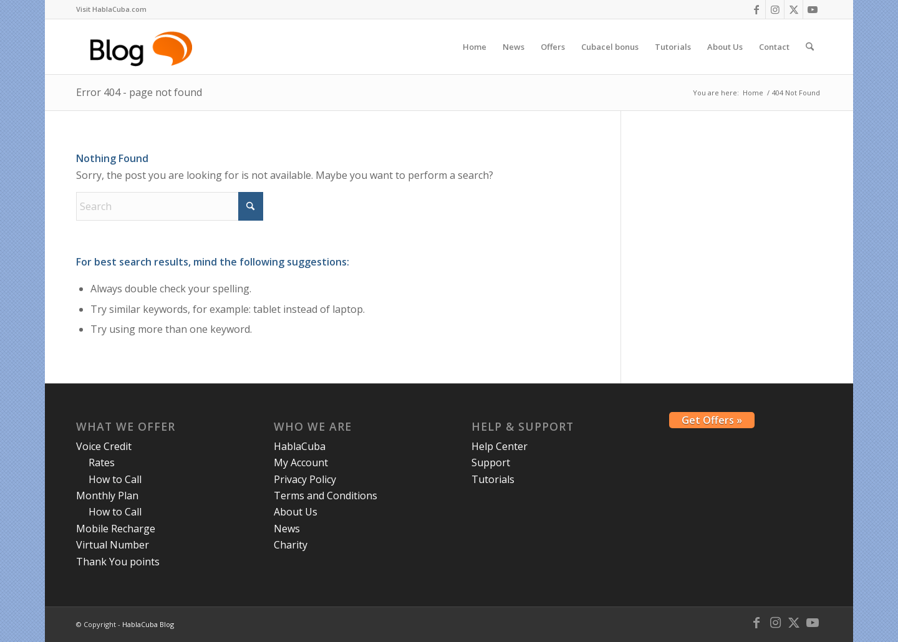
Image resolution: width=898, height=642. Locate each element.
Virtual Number (112, 545)
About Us (295, 512)
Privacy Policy (305, 479)
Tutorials (492, 479)
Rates (102, 462)
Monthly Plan (107, 495)
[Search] (810, 46)
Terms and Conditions (325, 495)
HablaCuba (300, 446)
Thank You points (118, 561)
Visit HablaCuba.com (111, 9)
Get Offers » (712, 420)
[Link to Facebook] (756, 9)
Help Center (499, 446)
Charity (290, 545)
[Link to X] (794, 9)
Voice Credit (104, 446)
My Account (301, 462)
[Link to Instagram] (775, 9)
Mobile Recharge (115, 528)
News (287, 528)
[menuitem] (111, 9)
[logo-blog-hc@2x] (143, 46)
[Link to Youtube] (812, 9)
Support (490, 462)
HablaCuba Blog (148, 624)
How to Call (115, 479)
